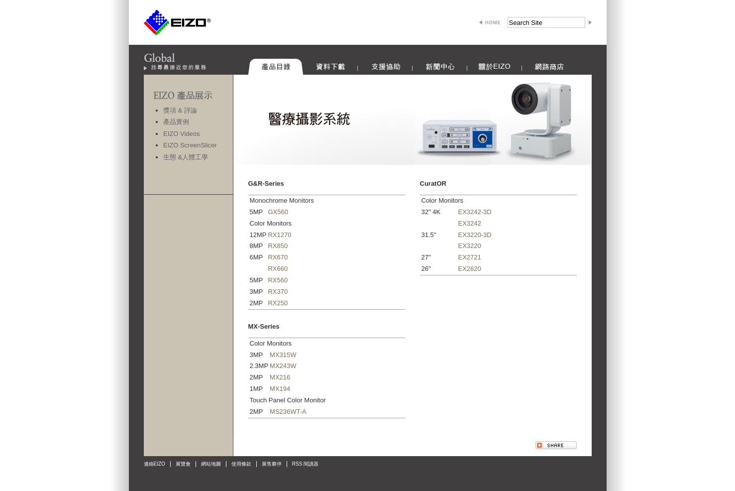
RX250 (278, 303)
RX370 (278, 291)
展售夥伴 (272, 464)
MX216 (280, 377)
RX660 (278, 268)
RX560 (278, 280)
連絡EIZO (154, 464)
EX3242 (469, 223)
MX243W (283, 365)
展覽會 (183, 464)
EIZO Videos (181, 133)
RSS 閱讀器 (305, 464)
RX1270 (279, 235)
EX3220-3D (475, 235)
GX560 (278, 212)
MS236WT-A (288, 411)
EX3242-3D (475, 212)
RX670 (278, 257)
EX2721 (469, 257)
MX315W (283, 355)
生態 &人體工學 (185, 157)
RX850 (278, 245)
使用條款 (241, 464)
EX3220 (469, 245)
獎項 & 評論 (180, 110)
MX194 (280, 388)
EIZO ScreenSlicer (190, 145)
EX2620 (469, 268)
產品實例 (176, 121)
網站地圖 (211, 464)
